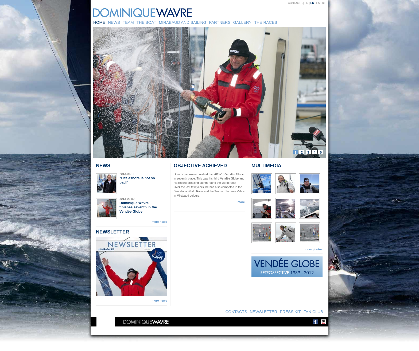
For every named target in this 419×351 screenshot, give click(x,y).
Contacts (295, 3)
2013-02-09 (126, 198)
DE (324, 3)
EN (312, 3)
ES (318, 3)
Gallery (242, 22)
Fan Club (313, 311)
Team (128, 22)
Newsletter (263, 311)
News (114, 22)
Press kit (290, 311)
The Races (265, 22)
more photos (314, 249)
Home (99, 22)
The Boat (146, 22)
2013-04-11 (126, 174)
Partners (219, 22)
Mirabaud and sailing (183, 22)
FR (306, 3)
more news (159, 221)
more (241, 202)
